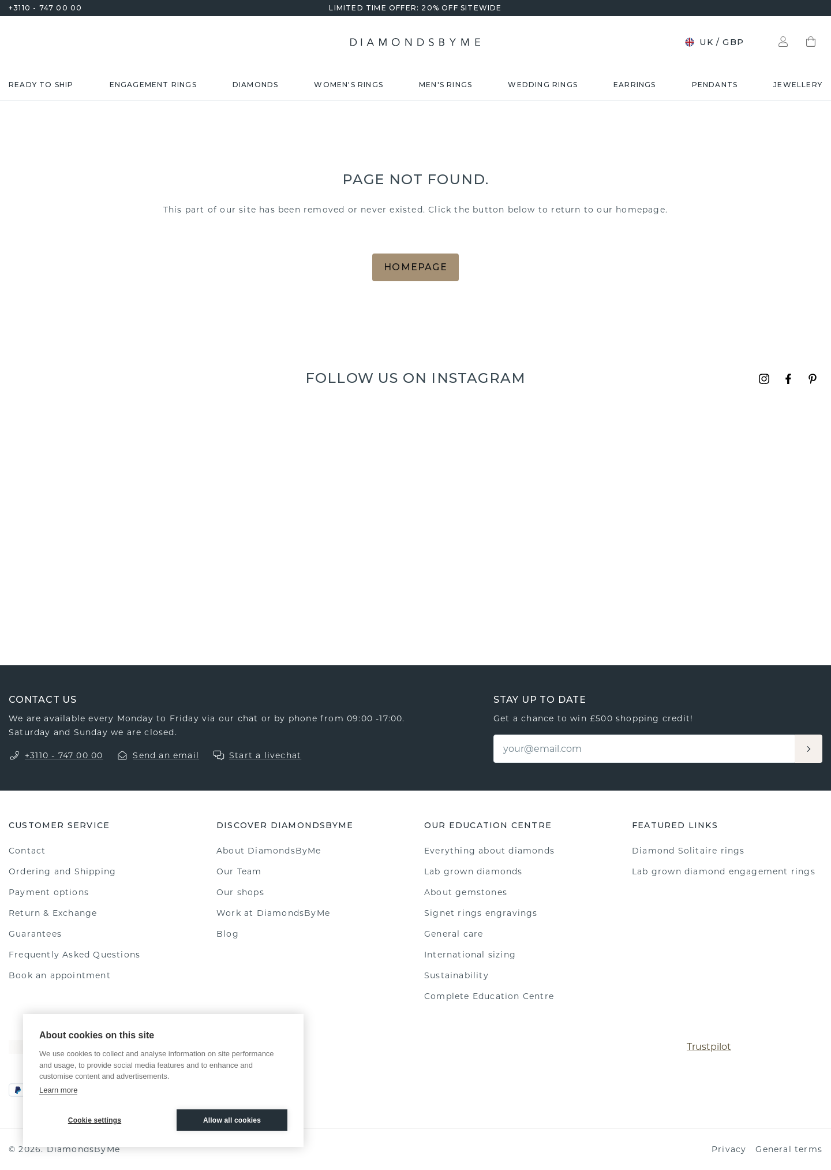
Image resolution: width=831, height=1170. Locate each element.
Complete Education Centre (489, 996)
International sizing (470, 954)
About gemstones (465, 892)
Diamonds (256, 84)
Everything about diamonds (489, 850)
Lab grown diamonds (473, 871)
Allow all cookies (232, 1120)
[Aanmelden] (808, 749)
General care (453, 934)
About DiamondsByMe (268, 850)
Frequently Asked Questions (74, 954)
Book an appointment (60, 975)
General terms (788, 1149)
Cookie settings (94, 1120)
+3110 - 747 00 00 (45, 7)
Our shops (240, 892)
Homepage (415, 267)
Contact (27, 850)
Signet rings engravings (481, 913)
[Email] (645, 748)
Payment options (49, 892)
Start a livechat (265, 755)
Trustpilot (709, 1046)
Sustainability (456, 975)
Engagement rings (153, 84)
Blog (227, 934)
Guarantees (35, 934)
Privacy (729, 1149)
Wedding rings (543, 84)
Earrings (634, 84)
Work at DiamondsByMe (273, 913)
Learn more (58, 1090)
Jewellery (797, 84)
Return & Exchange (53, 913)
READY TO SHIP (41, 84)
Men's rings (445, 84)
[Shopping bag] (810, 42)
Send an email (166, 755)
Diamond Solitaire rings (688, 850)
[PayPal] (18, 1090)
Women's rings (348, 84)
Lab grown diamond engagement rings (723, 871)
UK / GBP (714, 42)
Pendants (715, 84)
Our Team (239, 871)
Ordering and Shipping (62, 871)
